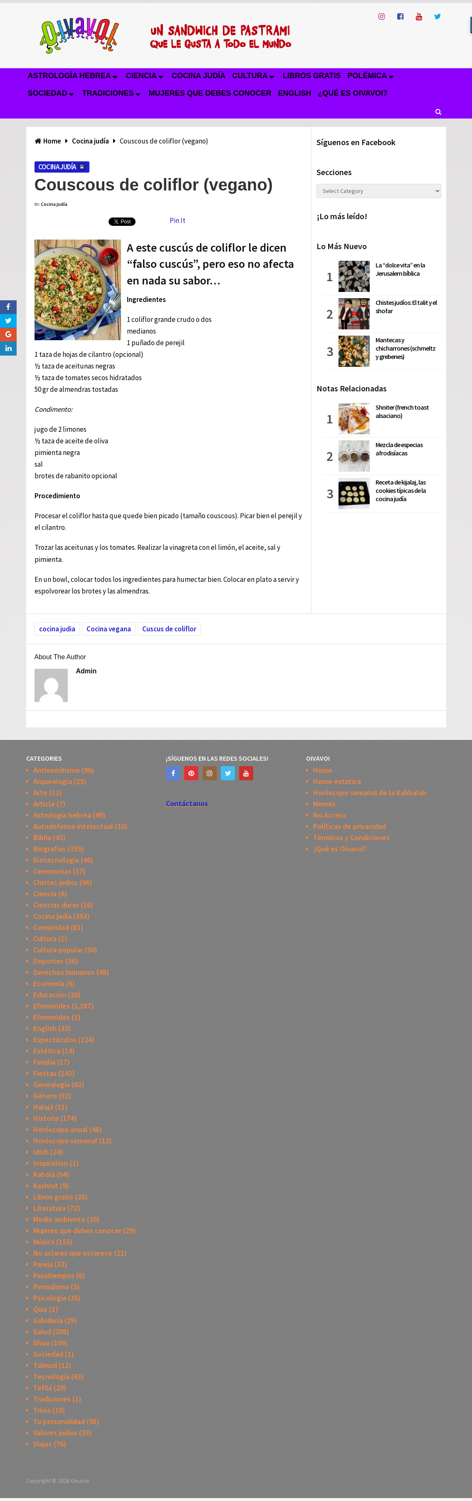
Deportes (48, 961)
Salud (42, 1331)
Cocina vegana (108, 628)
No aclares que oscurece (72, 1253)
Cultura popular (58, 950)
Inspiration (50, 1163)
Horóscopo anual (60, 1129)
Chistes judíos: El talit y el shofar (406, 306)
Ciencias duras (56, 905)
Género (45, 1095)
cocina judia (57, 628)
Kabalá (44, 1174)
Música (43, 1241)
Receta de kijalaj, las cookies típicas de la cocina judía (401, 490)
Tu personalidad (59, 1421)
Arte (40, 792)
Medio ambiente (59, 1219)
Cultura (250, 76)
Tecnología (51, 1376)
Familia (44, 1062)
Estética (46, 1051)
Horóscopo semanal (65, 1140)
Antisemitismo (56, 770)
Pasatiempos (53, 1275)
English (294, 93)
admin (86, 671)
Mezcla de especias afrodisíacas (399, 448)
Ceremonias (52, 871)
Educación (49, 994)
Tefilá (42, 1387)
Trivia (42, 1410)
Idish (41, 1152)
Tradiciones (108, 93)
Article (44, 804)
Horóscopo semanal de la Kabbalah (369, 792)
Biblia (42, 837)
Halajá (43, 1107)
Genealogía (51, 1084)
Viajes (42, 1444)
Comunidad (51, 927)
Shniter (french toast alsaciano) (402, 411)
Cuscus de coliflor (169, 628)
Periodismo (51, 1286)
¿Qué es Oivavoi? (353, 93)
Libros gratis (312, 76)
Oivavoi (80, 1480)
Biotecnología (56, 860)
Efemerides (51, 1006)
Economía (48, 983)
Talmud (45, 1365)
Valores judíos (55, 1432)
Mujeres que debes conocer (210, 93)
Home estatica (337, 781)
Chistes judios (55, 882)
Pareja (43, 1264)
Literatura (49, 1208)
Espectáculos (55, 1039)
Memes (324, 804)
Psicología (49, 1298)
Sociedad (47, 93)
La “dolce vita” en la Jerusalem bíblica (400, 269)
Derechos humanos (64, 972)
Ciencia (141, 76)
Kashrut (45, 1185)
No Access (329, 815)
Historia (46, 1118)
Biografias (49, 848)
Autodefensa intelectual (73, 826)
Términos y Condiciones (351, 837)
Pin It (177, 220)
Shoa (41, 1343)
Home (322, 770)
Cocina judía (198, 76)
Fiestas (45, 1073)
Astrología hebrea (69, 76)
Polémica (367, 76)
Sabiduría (48, 1320)
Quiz (40, 1309)
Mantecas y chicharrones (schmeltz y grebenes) (405, 348)
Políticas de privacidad (349, 826)
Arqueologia (52, 781)
